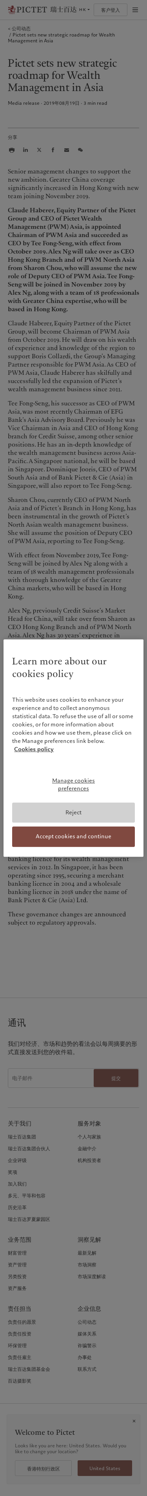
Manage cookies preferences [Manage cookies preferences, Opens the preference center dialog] (73, 785)
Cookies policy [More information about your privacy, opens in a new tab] (34, 749)
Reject (73, 812)
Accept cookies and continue (73, 836)
